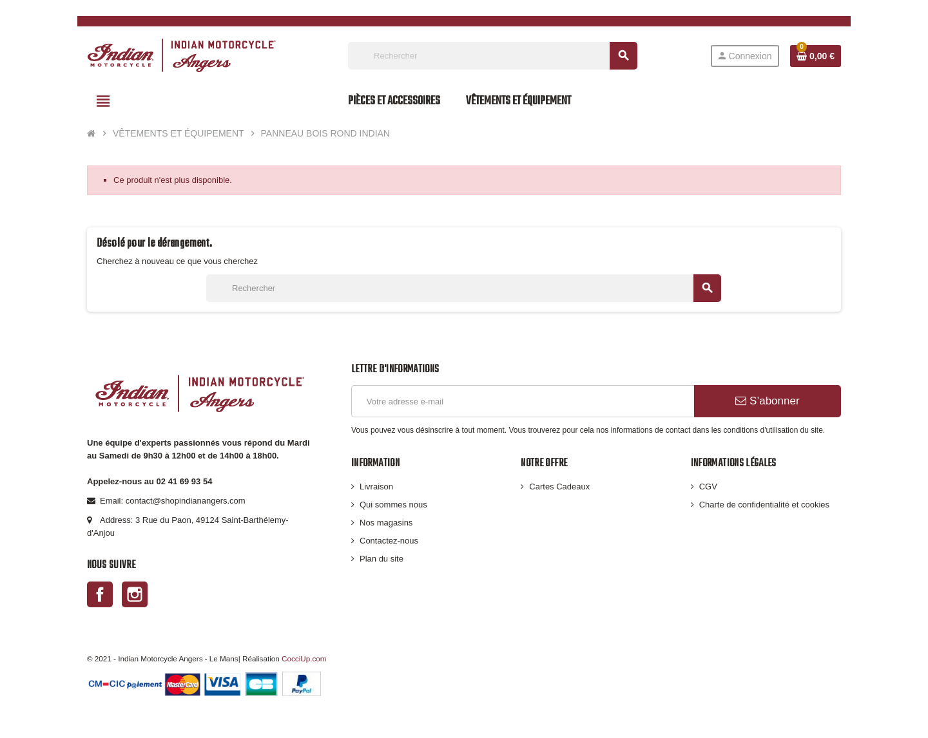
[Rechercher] (492, 56)
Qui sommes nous (393, 504)
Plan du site (381, 558)
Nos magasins (386, 522)
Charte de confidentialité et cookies (764, 504)
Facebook (100, 594)
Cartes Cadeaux (559, 486)
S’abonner (767, 401)
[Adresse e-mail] (522, 401)
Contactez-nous (389, 540)
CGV (708, 486)
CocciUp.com (304, 658)
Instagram (135, 594)
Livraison (376, 486)
